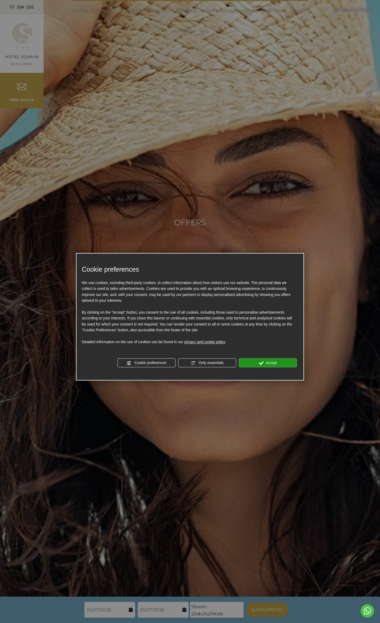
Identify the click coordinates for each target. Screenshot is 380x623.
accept (268, 363)
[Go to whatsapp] (367, 610)
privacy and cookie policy (204, 342)
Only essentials (207, 363)
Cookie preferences (146, 363)
